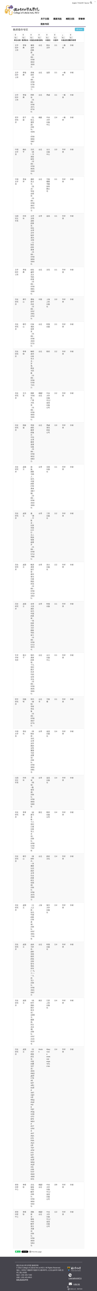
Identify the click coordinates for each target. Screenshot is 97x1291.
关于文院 (45, 19)
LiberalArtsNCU (75, 1278)
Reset (79, 29)
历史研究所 (16, 301)
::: (71, 2)
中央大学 (80, 3)
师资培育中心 (16, 1187)
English (74, 3)
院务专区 (45, 24)
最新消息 (57, 19)
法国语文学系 (16, 218)
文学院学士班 (16, 47)
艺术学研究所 (16, 657)
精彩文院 (70, 19)
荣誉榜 (81, 19)
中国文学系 (16, 152)
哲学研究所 (16, 120)
